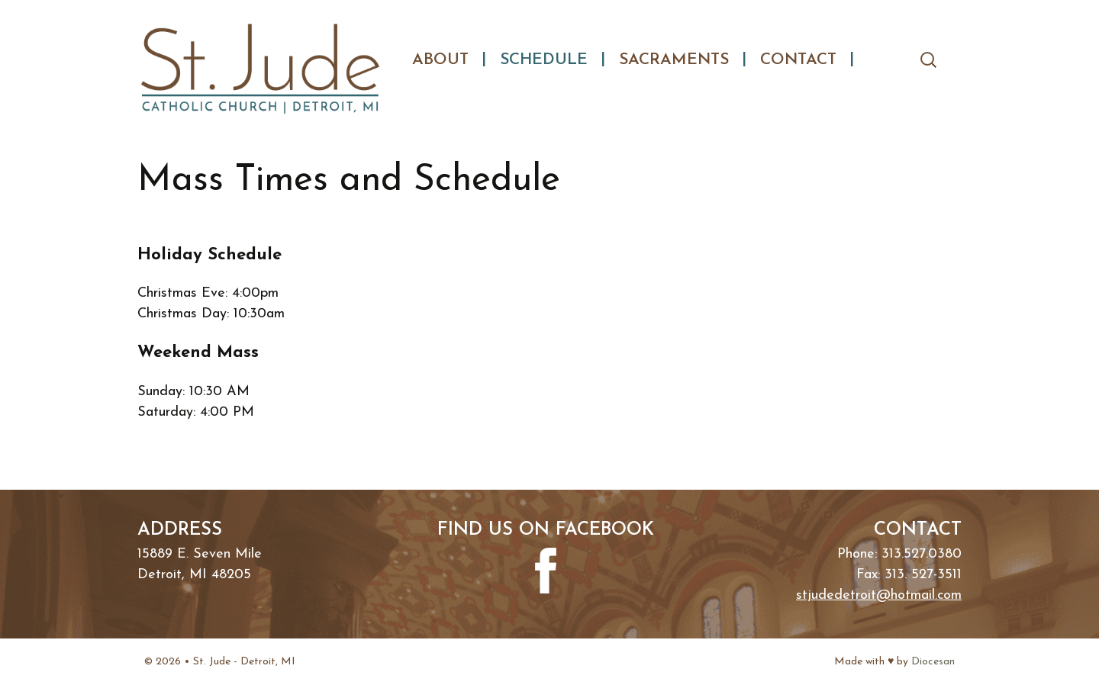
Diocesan (933, 661)
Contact (798, 60)
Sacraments (674, 60)
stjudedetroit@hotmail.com (879, 595)
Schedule (544, 60)
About (440, 60)
